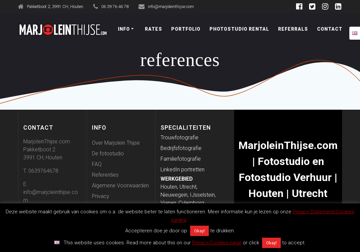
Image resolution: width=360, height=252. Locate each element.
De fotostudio (108, 153)
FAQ (97, 164)
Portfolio (185, 29)
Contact (329, 29)
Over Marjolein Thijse (116, 143)
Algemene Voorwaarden (120, 185)
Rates (153, 29)
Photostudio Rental (239, 29)
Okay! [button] (199, 230)
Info (124, 29)
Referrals (293, 29)
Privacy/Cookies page (216, 243)
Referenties (105, 175)
